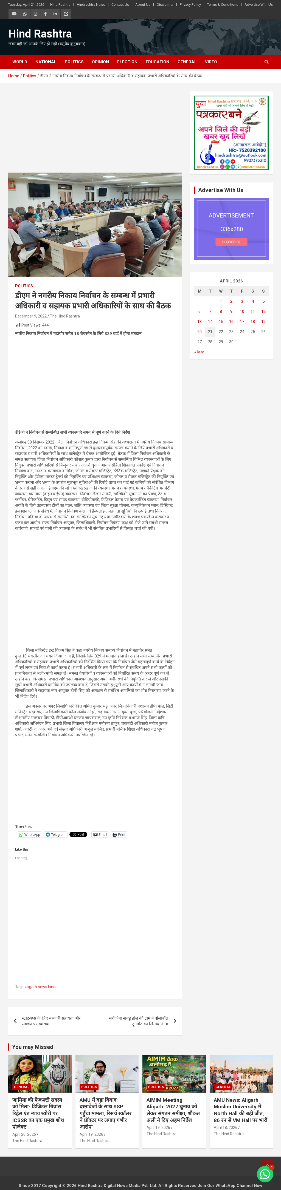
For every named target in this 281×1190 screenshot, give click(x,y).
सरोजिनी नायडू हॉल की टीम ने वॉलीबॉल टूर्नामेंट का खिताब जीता (138, 1021)
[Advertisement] (95, 132)
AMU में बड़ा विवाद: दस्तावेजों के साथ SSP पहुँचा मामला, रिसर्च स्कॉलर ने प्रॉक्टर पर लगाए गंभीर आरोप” (105, 1113)
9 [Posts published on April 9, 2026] (231, 311)
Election (127, 61)
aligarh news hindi (40, 987)
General (187, 61)
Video (211, 61)
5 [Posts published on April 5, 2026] (263, 301)
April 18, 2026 (225, 1127)
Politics (74, 61)
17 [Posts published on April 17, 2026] (242, 321)
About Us (142, 4)
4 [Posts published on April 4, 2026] (253, 301)
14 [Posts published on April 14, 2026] (210, 321)
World (19, 61)
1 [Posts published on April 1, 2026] (221, 301)
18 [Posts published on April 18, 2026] (253, 321)
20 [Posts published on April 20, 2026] (199, 331)
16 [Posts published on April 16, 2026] (231, 321)
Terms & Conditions (222, 4)
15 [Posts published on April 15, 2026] (221, 321)
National (46, 61)
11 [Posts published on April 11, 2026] (253, 311)
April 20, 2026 (24, 1134)
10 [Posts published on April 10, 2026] (242, 311)
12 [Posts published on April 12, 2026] (263, 311)
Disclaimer (165, 4)
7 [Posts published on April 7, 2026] (210, 311)
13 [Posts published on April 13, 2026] (199, 321)
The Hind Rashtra (65, 316)
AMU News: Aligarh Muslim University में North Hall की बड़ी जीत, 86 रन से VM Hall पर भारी (240, 1110)
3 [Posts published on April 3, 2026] (242, 301)
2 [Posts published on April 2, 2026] (231, 301)
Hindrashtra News (91, 4)
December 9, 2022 (31, 316)
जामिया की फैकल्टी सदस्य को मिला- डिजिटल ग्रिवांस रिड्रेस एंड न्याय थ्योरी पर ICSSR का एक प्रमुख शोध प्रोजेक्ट (38, 1113)
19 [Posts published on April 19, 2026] (263, 321)
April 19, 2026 (91, 1134)
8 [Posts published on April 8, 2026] (221, 311)
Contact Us (120, 4)
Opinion (100, 61)
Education (157, 61)
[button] (265, 1174)
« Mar (199, 352)
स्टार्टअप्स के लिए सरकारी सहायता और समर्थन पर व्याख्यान (51, 1021)
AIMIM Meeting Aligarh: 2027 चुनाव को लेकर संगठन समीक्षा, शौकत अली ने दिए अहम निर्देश (173, 1110)
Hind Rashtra (60, 4)
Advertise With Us (259, 4)
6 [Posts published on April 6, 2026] (199, 311)
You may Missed (32, 1047)
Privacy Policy (190, 4)
